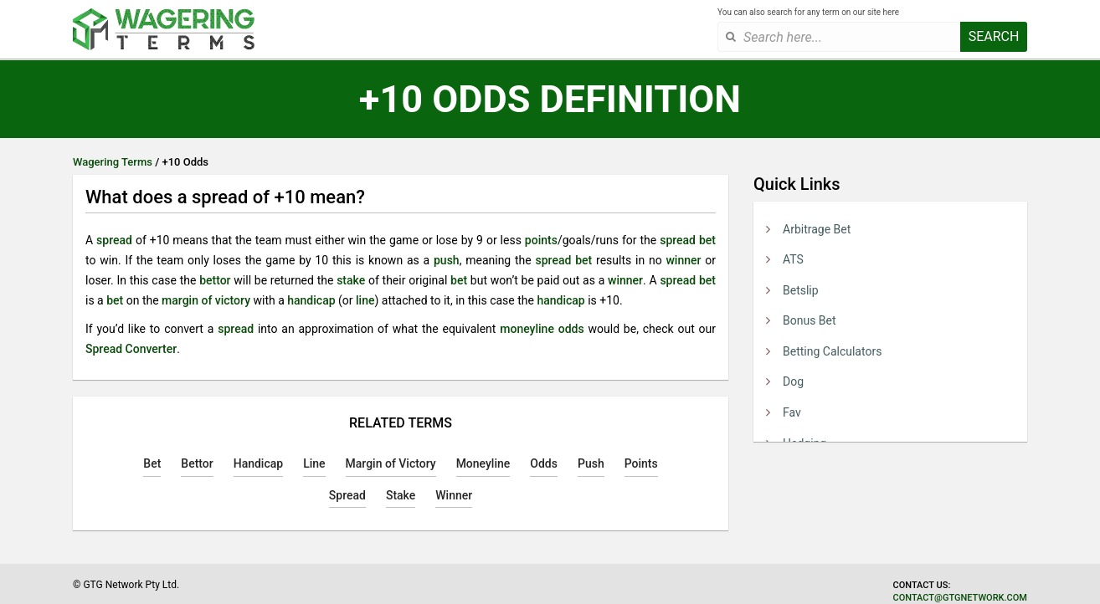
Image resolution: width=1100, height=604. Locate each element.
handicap (311, 300)
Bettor (197, 463)
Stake (400, 495)
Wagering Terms (112, 162)
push (447, 260)
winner (683, 260)
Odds (544, 463)
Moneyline (483, 463)
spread (114, 240)
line (365, 300)
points (541, 240)
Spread (347, 495)
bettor (214, 280)
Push (591, 463)
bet (707, 240)
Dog (793, 381)
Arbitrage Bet (817, 229)
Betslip (801, 290)
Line (314, 463)
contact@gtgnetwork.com (960, 597)
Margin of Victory (391, 463)
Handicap (258, 463)
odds (571, 328)
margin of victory (206, 300)
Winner (453, 495)
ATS (793, 259)
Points (641, 463)
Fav (792, 412)
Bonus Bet (809, 320)
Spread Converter (131, 349)
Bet (152, 463)
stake (351, 280)
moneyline (527, 328)
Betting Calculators (832, 351)
